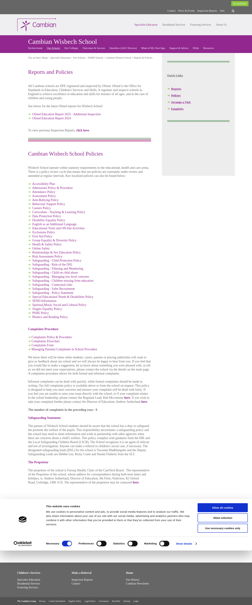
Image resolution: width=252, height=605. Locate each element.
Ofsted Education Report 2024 (51, 118)
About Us (221, 24)
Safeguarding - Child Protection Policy (56, 260)
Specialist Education (145, 24)
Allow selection (222, 572)
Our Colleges (71, 48)
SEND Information (44, 301)
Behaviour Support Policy (48, 204)
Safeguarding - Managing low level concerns (60, 276)
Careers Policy (41, 208)
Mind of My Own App (153, 48)
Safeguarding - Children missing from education (62, 280)
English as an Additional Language (54, 224)
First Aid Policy (42, 236)
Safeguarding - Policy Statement (52, 293)
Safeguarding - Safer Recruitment (53, 288)
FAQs (196, 48)
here (127, 397)
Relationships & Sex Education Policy (56, 252)
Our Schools (53, 48)
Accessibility (240, 3)
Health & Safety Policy (47, 244)
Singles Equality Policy (47, 309)
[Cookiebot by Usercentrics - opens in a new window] (22, 598)
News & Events (186, 10)
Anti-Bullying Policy (45, 200)
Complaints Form (43, 345)
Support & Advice (178, 48)
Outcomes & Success (94, 48)
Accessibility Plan (43, 184)
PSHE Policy (40, 313)
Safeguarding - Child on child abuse (55, 272)
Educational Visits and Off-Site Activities (58, 228)
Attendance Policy (43, 192)
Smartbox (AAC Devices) (123, 48)
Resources (208, 48)
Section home (35, 48)
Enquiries (177, 109)
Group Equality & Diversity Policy (54, 240)
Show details (184, 598)
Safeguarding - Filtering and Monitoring (57, 268)
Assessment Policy (44, 196)
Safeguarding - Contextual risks (52, 284)
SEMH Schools (95, 57)
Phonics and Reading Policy (50, 317)
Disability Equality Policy (48, 220)
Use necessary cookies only (222, 582)
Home (45, 57)
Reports (176, 89)
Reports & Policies (143, 57)
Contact (171, 10)
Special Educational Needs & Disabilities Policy (62, 297)
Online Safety (41, 248)
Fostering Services (200, 24)
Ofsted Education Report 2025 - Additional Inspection (66, 114)
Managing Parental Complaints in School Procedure (64, 349)
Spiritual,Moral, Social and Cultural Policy (59, 305)
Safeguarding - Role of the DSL (52, 264)
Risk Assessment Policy (47, 256)
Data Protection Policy (46, 216)
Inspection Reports (207, 10)
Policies (176, 95)
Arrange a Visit (181, 102)
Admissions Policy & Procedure (52, 188)
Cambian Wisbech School (118, 57)
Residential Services (173, 24)
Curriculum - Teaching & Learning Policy (58, 212)
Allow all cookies (222, 562)
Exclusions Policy (43, 232)
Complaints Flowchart (46, 341)
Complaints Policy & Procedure (52, 337)
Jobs (222, 10)
